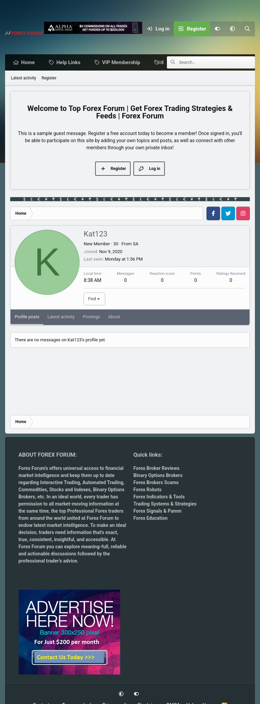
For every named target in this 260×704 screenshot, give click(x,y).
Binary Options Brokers (157, 475)
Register (49, 78)
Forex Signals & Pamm (157, 511)
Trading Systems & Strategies (165, 504)
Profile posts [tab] (27, 317)
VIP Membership (123, 63)
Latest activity (23, 78)
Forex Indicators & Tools (159, 496)
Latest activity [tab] (61, 317)
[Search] (247, 28)
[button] (232, 28)
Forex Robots (147, 489)
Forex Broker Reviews (156, 468)
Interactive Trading (60, 482)
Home (29, 63)
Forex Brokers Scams (156, 482)
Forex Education (150, 518)
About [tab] (114, 317)
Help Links (70, 63)
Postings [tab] (91, 317)
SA (135, 244)
